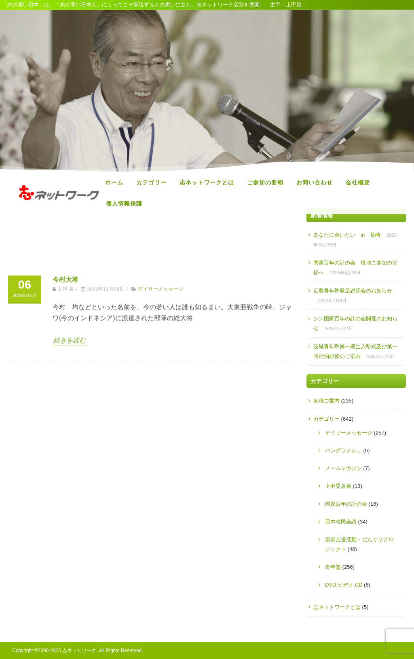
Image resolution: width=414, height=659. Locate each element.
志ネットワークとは (207, 182)
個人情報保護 (124, 203)
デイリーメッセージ (160, 455)
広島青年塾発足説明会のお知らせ (352, 291)
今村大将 (65, 445)
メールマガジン (343, 468)
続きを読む (69, 506)
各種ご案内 (326, 401)
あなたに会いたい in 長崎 (346, 235)
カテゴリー (151, 182)
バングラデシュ (343, 450)
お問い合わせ (314, 182)
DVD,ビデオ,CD (343, 585)
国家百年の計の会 (346, 504)
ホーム (114, 182)
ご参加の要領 (265, 182)
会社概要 (358, 182)
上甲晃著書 (338, 486)
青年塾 (333, 567)
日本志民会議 (341, 522)
